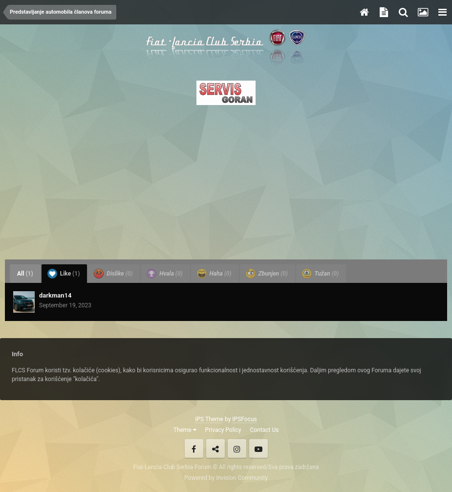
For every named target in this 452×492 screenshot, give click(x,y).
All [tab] (25, 273)
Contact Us (264, 430)
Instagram (237, 448)
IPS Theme (209, 419)
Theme (184, 430)
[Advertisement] (226, 179)
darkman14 (55, 295)
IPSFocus (244, 419)
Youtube (258, 448)
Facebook (194, 448)
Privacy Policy (223, 430)
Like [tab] (63, 273)
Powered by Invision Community (226, 477)
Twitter (215, 448)
